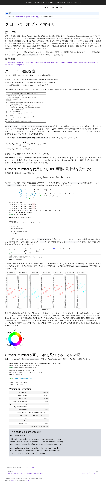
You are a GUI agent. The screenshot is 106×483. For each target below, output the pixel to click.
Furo (27, 480)
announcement (75, 2)
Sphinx (13, 480)
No (33, 467)
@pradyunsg (21, 480)
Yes (27, 467)
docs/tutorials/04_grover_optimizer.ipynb (27, 17)
